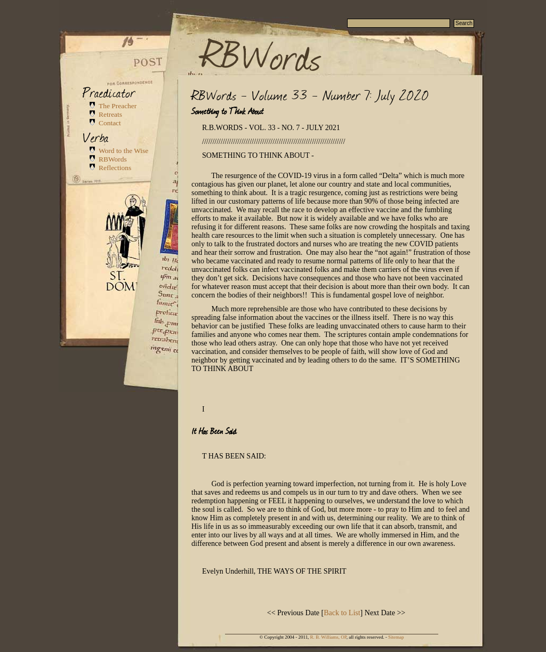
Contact (110, 123)
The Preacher (117, 106)
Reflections (115, 168)
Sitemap (396, 637)
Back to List (342, 613)
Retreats (110, 114)
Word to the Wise (123, 151)
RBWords (261, 54)
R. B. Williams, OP (328, 637)
